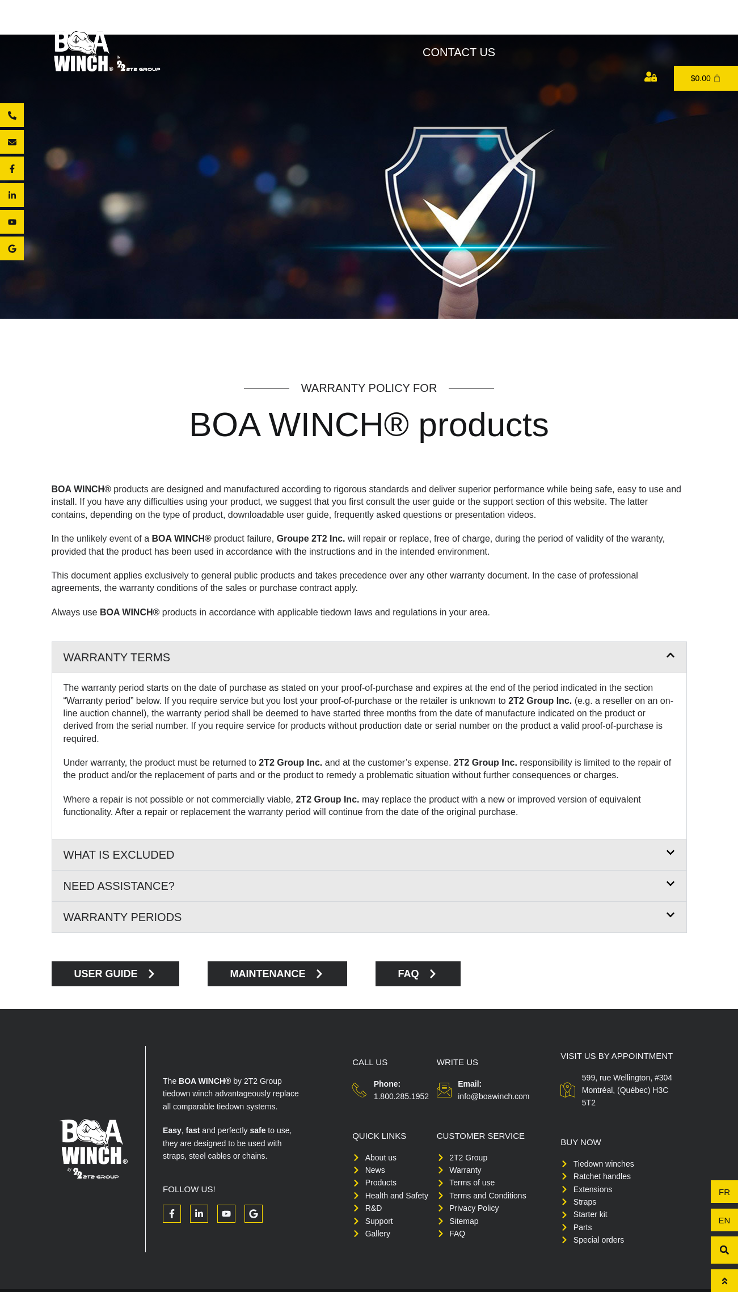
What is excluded (119, 854)
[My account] (650, 76)
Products (340, 25)
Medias (665, 25)
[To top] (724, 1280)
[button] (369, 657)
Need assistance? (119, 886)
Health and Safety (492, 25)
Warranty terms (117, 657)
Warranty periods (123, 917)
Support (596, 25)
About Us (259, 25)
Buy (404, 25)
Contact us (459, 52)
